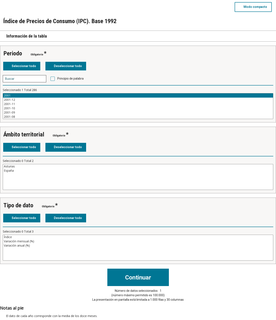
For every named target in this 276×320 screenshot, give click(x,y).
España (138, 170)
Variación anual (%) (138, 245)
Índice (138, 237)
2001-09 (138, 112)
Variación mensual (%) (138, 241)
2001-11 (138, 104)
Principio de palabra (70, 78)
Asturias (138, 166)
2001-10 (138, 108)
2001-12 (138, 100)
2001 (138, 95)
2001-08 (138, 117)
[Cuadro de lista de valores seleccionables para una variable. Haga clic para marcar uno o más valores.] (138, 106)
